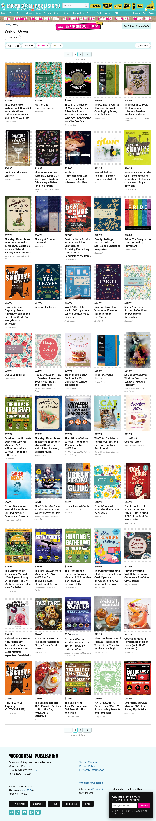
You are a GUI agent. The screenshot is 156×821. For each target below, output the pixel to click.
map (35, 770)
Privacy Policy (87, 766)
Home (7, 24)
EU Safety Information (91, 769)
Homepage (30, 7)
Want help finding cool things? (78, 26)
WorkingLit (97, 789)
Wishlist (127, 5)
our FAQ (27, 790)
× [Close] (149, 795)
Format (28, 45)
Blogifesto (38, 803)
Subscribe (144, 805)
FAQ (140, 5)
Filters (13, 45)
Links (87, 803)
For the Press (71, 803)
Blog (117, 5)
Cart (150, 5)
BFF (134, 5)
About (54, 803)
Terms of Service (88, 762)
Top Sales (142, 45)
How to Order (107, 5)
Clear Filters (13, 37)
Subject (43, 45)
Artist (57, 45)
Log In (95, 5)
